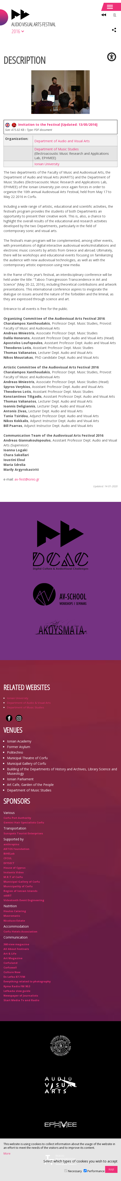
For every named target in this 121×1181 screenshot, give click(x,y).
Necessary (75, 1171)
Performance (96, 1171)
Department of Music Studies (56, 149)
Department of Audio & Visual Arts (28, 702)
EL (115, 15)
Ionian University (46, 164)
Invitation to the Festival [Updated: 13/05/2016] (51, 124)
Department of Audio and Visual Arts (62, 141)
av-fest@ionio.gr (26, 479)
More (7, 1153)
